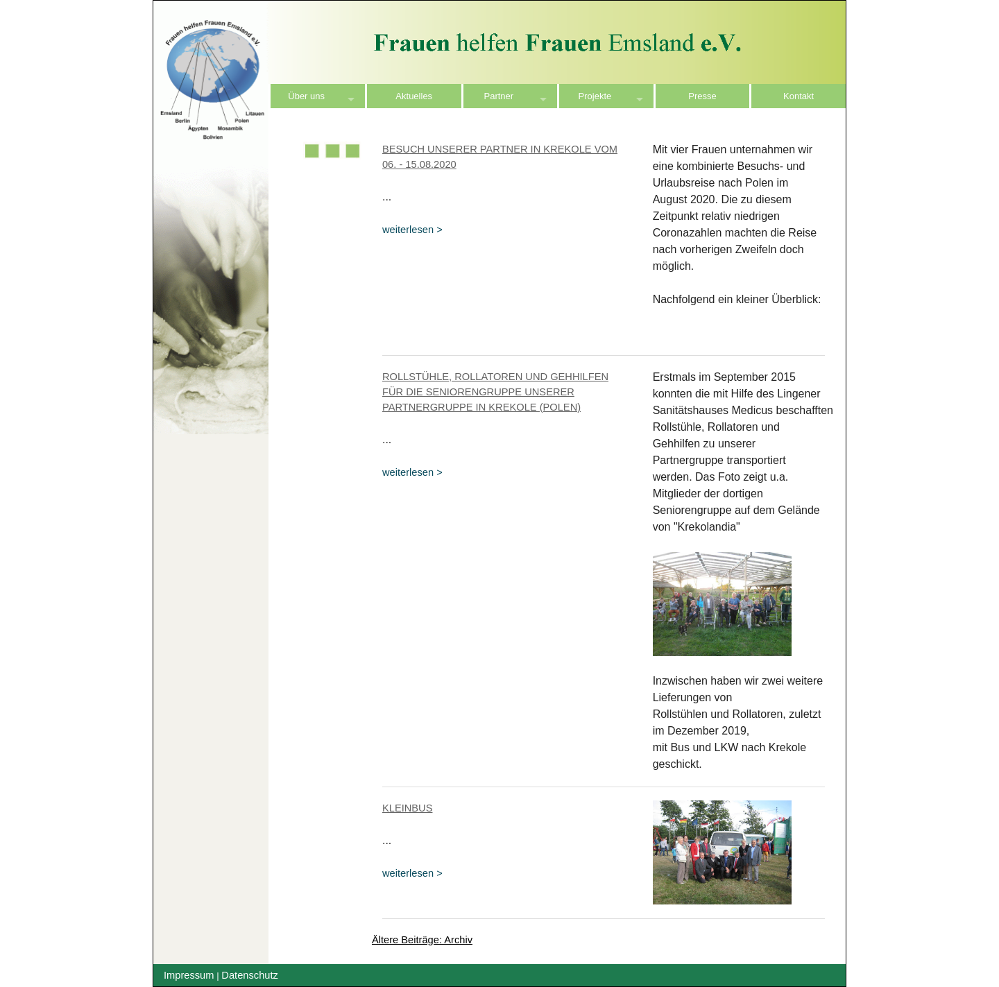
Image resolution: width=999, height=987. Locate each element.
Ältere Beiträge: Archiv (422, 939)
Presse (702, 96)
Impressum (189, 975)
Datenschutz (249, 975)
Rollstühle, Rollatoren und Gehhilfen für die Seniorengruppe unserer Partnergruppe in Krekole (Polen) (495, 392)
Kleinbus (407, 808)
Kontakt (798, 96)
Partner (499, 96)
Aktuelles (413, 96)
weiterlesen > (412, 229)
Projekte (595, 96)
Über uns (306, 96)
